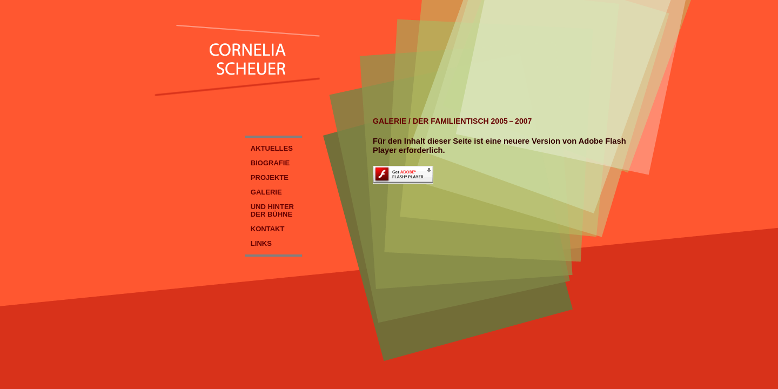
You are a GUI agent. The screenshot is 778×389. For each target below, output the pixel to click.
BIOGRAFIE (270, 163)
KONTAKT (268, 229)
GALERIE (266, 192)
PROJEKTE (270, 177)
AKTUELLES (272, 148)
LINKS (261, 243)
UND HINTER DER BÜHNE (269, 210)
